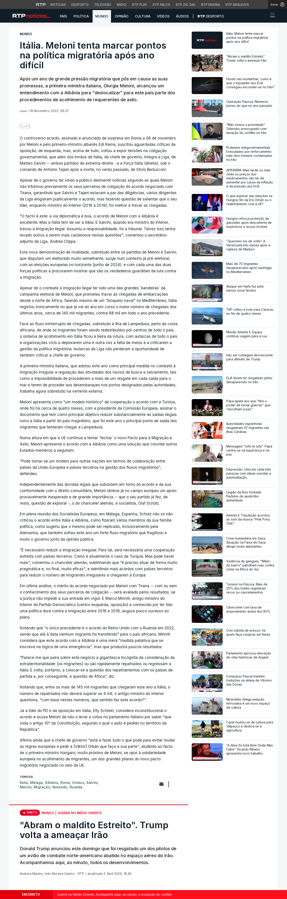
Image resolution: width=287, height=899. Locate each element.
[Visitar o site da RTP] (41, 4)
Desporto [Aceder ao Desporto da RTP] (80, 4)
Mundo (101, 16)
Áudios (182, 16)
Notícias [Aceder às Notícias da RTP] (58, 4)
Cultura (142, 16)
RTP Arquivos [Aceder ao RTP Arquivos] (237, 4)
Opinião (121, 16)
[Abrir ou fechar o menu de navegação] (271, 15)
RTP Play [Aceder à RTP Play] (139, 4)
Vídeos (163, 16)
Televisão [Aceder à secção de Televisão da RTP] (102, 4)
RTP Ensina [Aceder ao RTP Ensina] (210, 4)
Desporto (211, 16)
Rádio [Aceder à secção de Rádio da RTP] (121, 4)
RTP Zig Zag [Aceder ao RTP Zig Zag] (186, 4)
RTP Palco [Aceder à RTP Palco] (161, 4)
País (63, 16)
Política (81, 16)
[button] (264, 16)
